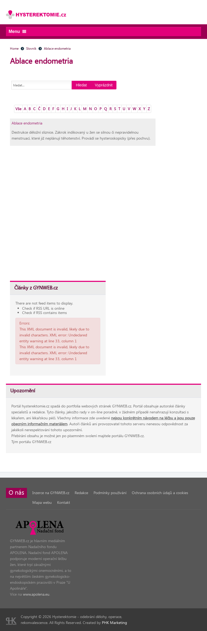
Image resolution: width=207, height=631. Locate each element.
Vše (18, 108)
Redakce (81, 492)
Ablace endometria (27, 123)
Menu (17, 31)
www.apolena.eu (36, 594)
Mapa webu (42, 502)
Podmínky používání (110, 492)
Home (14, 48)
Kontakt (63, 502)
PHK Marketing (114, 622)
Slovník (31, 48)
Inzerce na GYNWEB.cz (50, 492)
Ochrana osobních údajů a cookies (160, 492)
